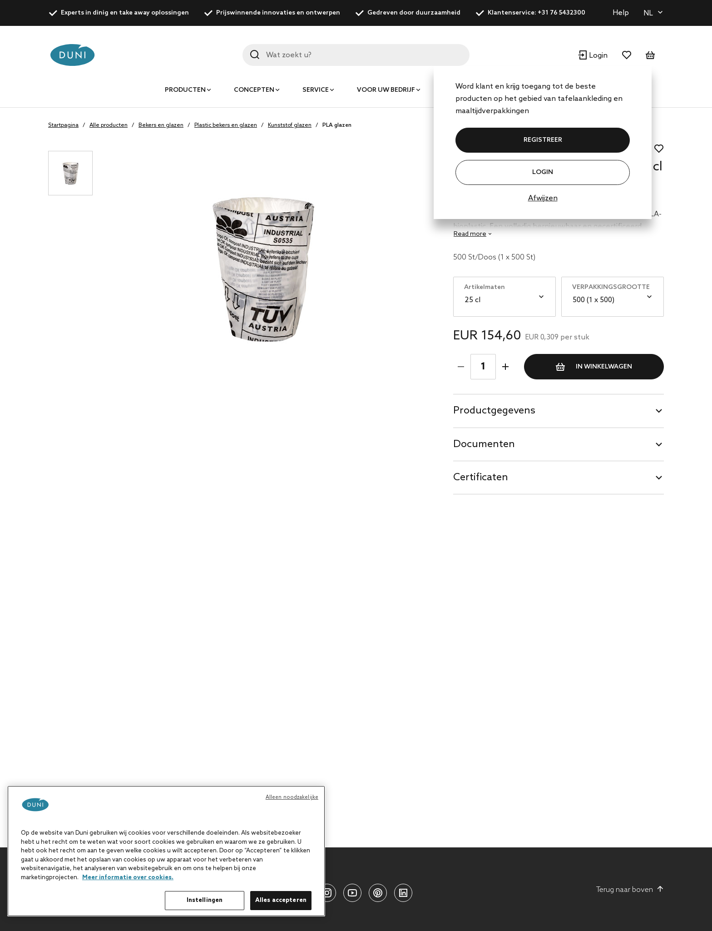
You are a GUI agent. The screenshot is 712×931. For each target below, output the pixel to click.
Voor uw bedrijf (386, 90)
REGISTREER (543, 140)
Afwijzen (543, 198)
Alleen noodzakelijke (292, 797)
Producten (185, 90)
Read (470, 234)
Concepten (254, 90)
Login (542, 172)
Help (621, 13)
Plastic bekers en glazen (225, 125)
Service (315, 90)
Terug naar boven (630, 889)
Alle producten (108, 125)
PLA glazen (336, 125)
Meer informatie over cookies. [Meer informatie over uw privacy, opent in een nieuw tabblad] (127, 877)
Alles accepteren (281, 900)
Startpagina (63, 125)
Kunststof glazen (290, 125)
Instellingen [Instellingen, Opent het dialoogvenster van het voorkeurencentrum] (205, 900)
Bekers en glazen (160, 125)
